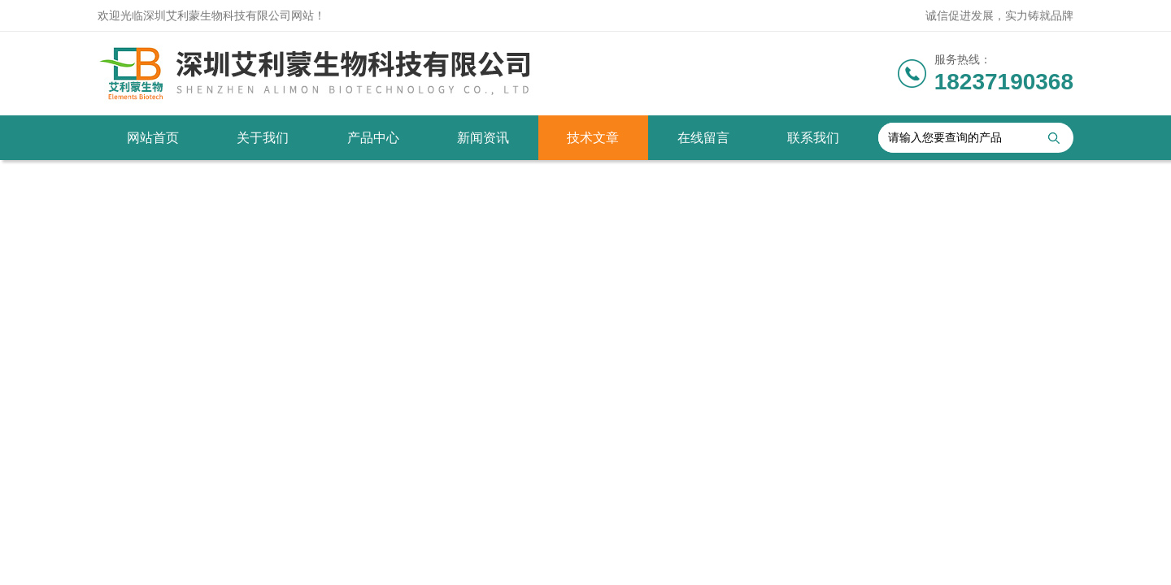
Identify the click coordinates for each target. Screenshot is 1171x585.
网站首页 (153, 138)
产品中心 (373, 138)
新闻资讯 (483, 138)
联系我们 (813, 138)
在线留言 (703, 138)
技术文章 (593, 138)
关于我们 (263, 138)
